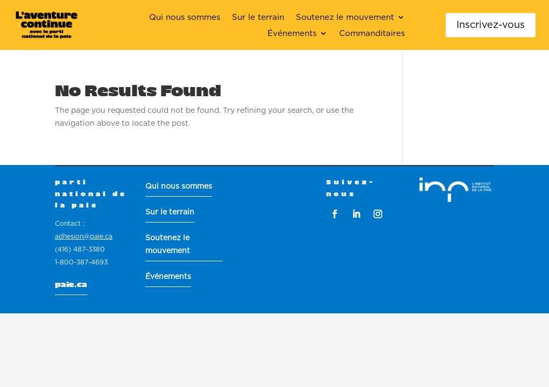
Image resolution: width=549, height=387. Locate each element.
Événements (292, 34)
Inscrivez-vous (490, 24)
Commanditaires (372, 34)
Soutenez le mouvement (345, 17)
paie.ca (71, 284)
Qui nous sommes (184, 17)
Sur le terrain (258, 17)
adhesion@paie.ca (83, 236)
